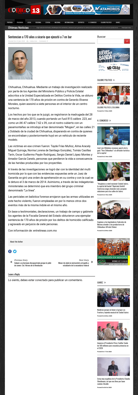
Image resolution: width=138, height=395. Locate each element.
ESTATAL (48, 22)
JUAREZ (118, 22)
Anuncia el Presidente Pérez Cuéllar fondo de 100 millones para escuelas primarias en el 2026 (112, 346)
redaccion (33, 41)
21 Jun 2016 (20, 41)
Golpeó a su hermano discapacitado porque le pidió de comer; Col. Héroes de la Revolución (32, 264)
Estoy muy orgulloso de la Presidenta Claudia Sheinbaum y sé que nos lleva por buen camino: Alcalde (113, 381)
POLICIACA (20, 22)
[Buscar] (127, 41)
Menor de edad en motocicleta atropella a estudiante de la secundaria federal (73, 264)
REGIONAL (38, 22)
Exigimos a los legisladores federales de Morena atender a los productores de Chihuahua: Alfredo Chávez (111, 224)
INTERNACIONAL (69, 22)
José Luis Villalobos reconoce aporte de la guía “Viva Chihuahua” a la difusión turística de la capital (113, 150)
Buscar (101, 36)
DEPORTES (81, 22)
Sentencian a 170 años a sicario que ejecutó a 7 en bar (40, 36)
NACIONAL (57, 22)
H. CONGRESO (92, 22)
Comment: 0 (43, 41)
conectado (41, 280)
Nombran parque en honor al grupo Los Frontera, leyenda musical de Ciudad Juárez (113, 311)
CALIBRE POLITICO (106, 22)
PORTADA (9, 22)
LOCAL (29, 22)
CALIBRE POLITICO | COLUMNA (108, 107)
